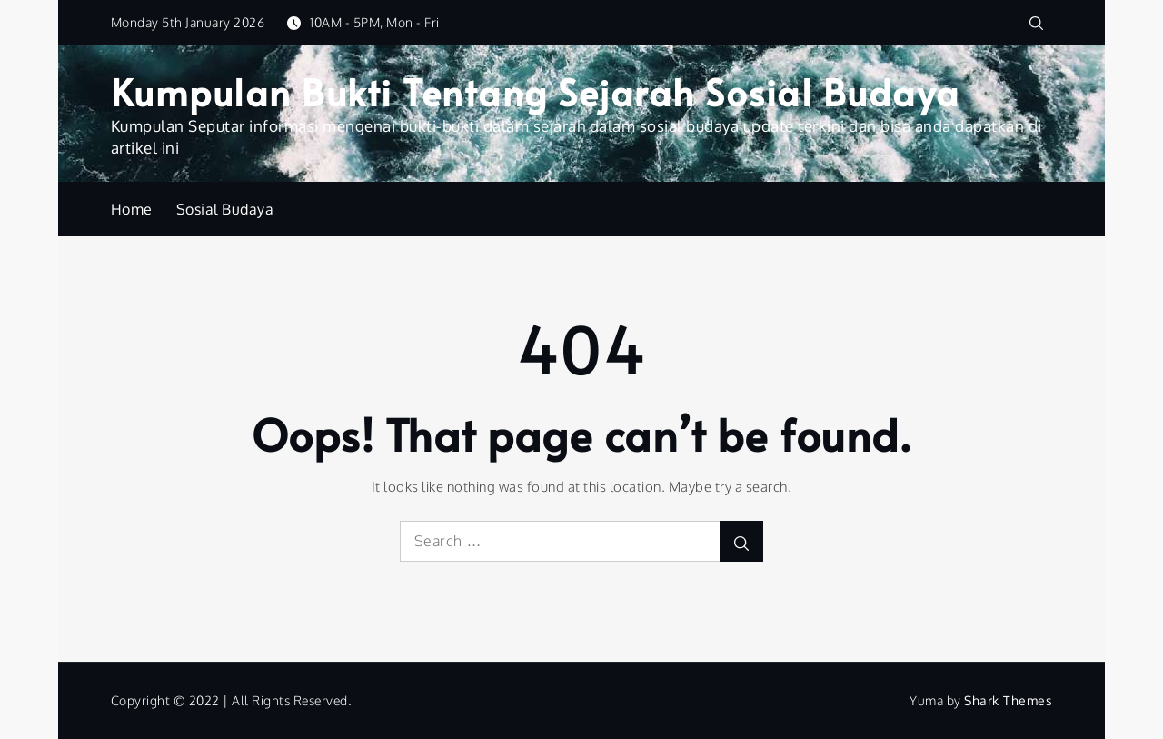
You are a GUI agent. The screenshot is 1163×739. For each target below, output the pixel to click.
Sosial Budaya (225, 209)
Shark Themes (1008, 700)
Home (132, 209)
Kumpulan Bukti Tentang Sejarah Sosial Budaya (535, 91)
